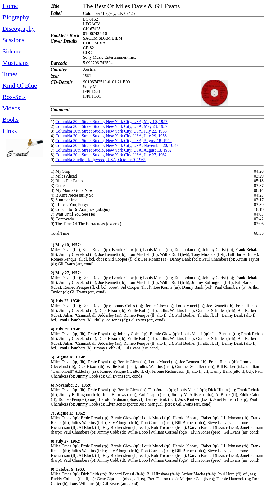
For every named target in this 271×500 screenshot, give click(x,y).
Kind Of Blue (19, 85)
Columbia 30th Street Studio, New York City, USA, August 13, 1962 (113, 150)
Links (9, 131)
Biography (15, 17)
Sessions (13, 40)
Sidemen (13, 51)
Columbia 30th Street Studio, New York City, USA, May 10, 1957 (111, 121)
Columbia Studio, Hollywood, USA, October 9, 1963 (100, 159)
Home (10, 5)
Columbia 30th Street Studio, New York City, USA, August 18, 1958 (113, 140)
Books (10, 119)
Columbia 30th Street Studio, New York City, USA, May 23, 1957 (111, 126)
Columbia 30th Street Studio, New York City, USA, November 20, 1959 (116, 145)
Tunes (10, 74)
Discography (18, 28)
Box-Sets (14, 96)
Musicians (15, 62)
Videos (11, 108)
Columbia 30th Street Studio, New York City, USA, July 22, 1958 (111, 131)
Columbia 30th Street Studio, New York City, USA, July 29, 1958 (111, 136)
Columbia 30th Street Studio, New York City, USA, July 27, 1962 (111, 155)
